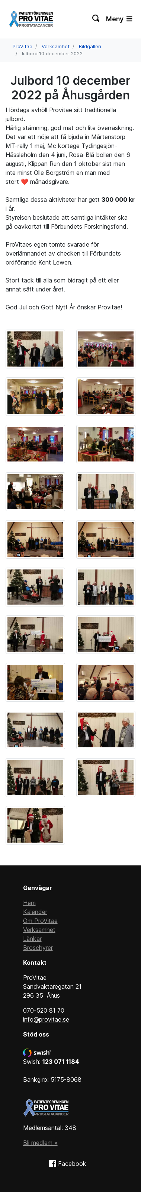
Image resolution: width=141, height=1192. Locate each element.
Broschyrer (38, 947)
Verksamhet (56, 46)
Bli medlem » (40, 1142)
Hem (29, 903)
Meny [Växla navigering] (119, 19)
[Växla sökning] (96, 19)
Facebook (72, 1163)
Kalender (35, 911)
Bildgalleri (90, 46)
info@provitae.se (46, 1019)
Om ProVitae (40, 920)
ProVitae (22, 46)
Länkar (32, 938)
